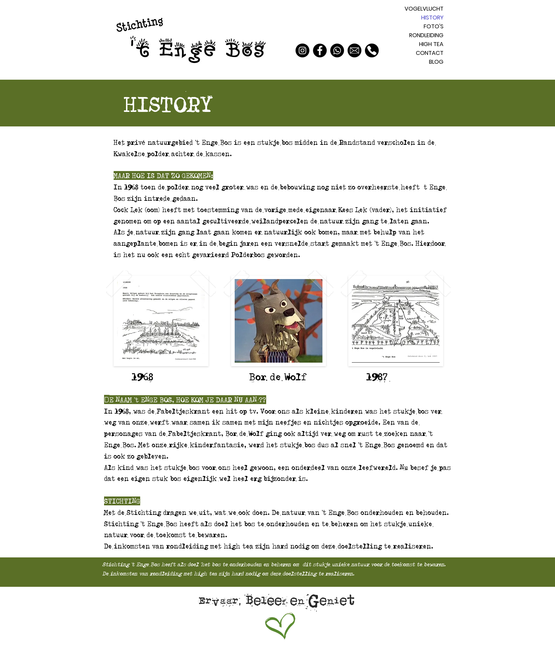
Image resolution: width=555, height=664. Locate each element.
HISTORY (432, 17)
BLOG (436, 62)
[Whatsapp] (337, 50)
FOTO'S (434, 26)
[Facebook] (320, 50)
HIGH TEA (431, 44)
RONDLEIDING (426, 35)
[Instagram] (302, 50)
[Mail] (354, 50)
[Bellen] (372, 50)
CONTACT (430, 53)
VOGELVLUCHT (424, 9)
